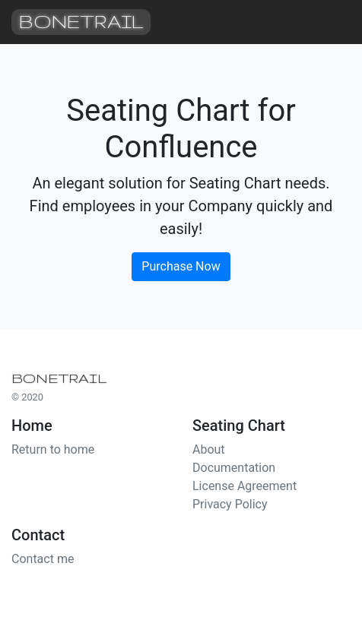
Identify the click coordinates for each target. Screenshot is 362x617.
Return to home (52, 449)
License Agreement (244, 486)
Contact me (42, 559)
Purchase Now (180, 266)
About (208, 449)
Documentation (233, 467)
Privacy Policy (230, 504)
